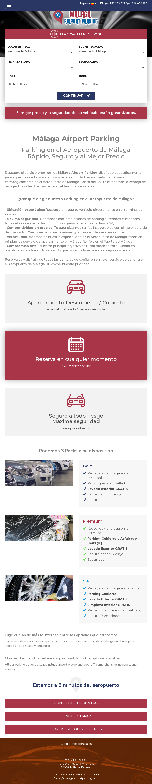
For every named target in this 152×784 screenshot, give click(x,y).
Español (88, 3)
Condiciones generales (76, 744)
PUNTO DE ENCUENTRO (76, 703)
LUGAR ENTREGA (19, 46)
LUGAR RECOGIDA (91, 46)
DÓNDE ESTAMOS (76, 716)
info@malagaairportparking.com (77, 778)
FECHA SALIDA (88, 61)
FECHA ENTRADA (19, 61)
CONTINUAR (76, 96)
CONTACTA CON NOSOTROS (76, 729)
